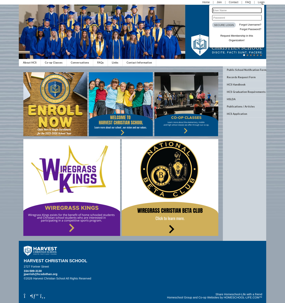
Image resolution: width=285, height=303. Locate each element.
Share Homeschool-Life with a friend (239, 294)
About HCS (30, 62)
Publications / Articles (241, 106)
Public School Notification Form (246, 69)
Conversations (80, 62)
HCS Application (237, 113)
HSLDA (231, 99)
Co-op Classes (54, 62)
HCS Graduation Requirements (246, 91)
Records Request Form (241, 77)
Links (115, 62)
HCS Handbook (236, 84)
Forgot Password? (250, 29)
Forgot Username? (250, 24)
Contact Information (139, 62)
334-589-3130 (33, 271)
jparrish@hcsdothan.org (40, 274)
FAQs (100, 62)
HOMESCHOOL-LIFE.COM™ (243, 297)
